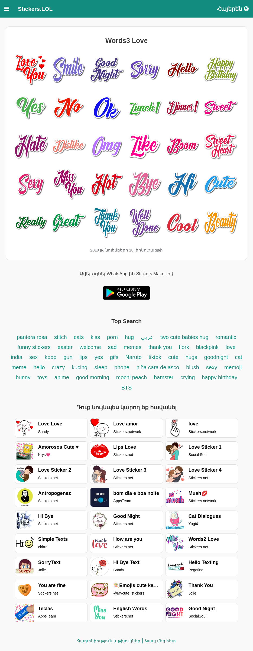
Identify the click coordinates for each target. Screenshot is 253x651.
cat (238, 357)
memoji (233, 367)
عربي (147, 337)
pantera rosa (32, 337)
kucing (79, 367)
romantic (225, 337)
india (16, 357)
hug (129, 337)
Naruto (133, 357)
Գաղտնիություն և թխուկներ (108, 641)
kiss (95, 337)
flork (184, 347)
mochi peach (131, 377)
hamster (163, 377)
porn (112, 337)
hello (39, 367)
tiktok (155, 357)
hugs (191, 357)
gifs (114, 357)
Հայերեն (233, 9)
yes (99, 357)
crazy (58, 367)
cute (173, 357)
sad (112, 347)
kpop (50, 357)
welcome (90, 347)
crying (188, 377)
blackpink (207, 347)
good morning (93, 377)
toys (42, 377)
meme (19, 367)
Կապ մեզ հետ (160, 641)
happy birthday (219, 377)
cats (79, 337)
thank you (160, 347)
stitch (60, 337)
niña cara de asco (157, 367)
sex (33, 357)
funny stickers (34, 347)
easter (65, 347)
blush (192, 367)
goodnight (216, 357)
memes (132, 347)
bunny (23, 377)
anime (61, 377)
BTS (126, 388)
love (231, 347)
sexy (211, 367)
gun (68, 357)
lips (83, 357)
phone (121, 367)
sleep (100, 367)
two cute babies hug (184, 337)
